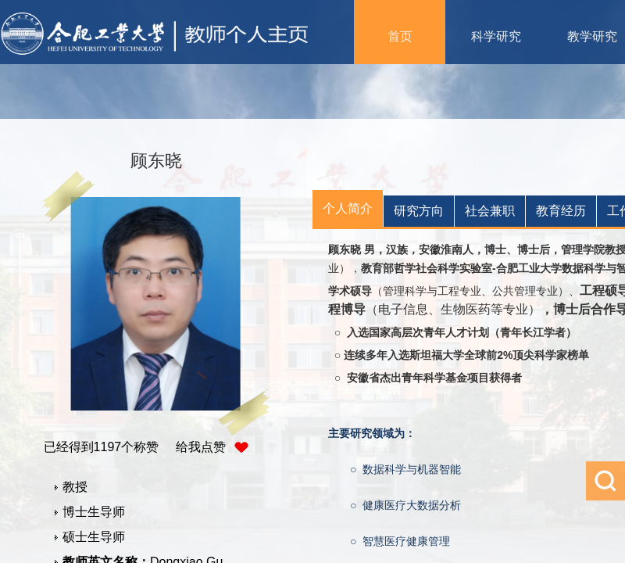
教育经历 (561, 210)
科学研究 (496, 36)
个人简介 (348, 208)
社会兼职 (490, 210)
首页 (400, 36)
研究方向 (419, 210)
